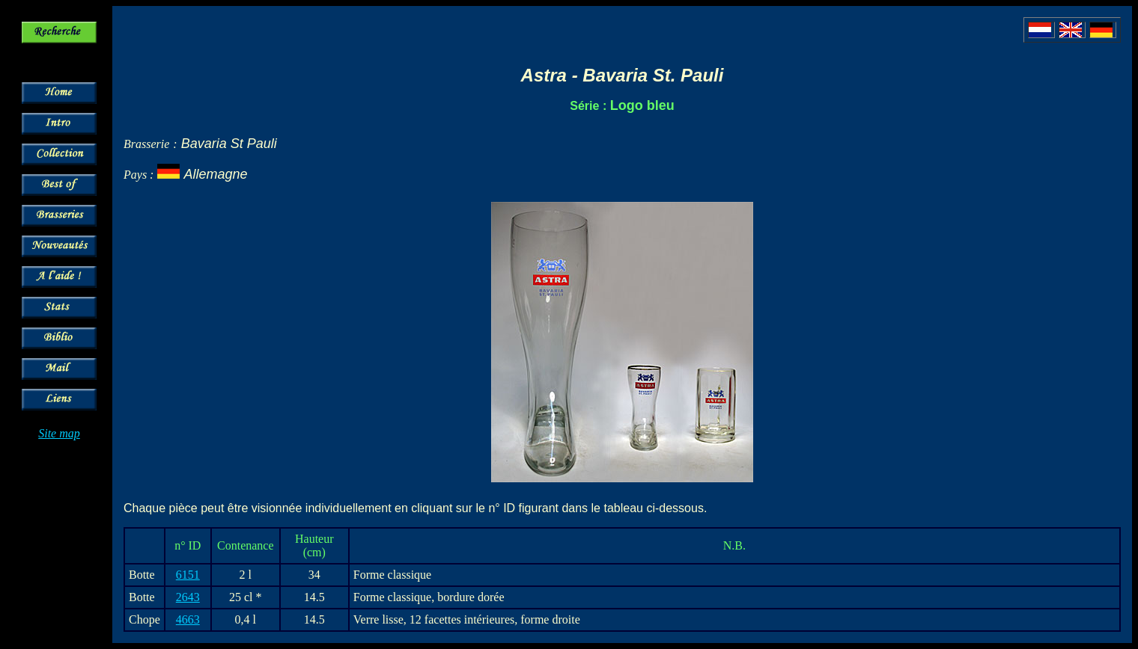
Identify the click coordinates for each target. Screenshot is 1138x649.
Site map (59, 433)
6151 (188, 574)
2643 (188, 597)
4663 (188, 619)
